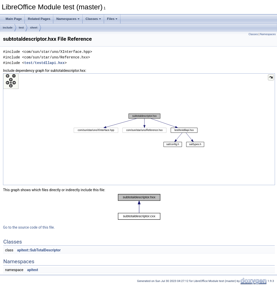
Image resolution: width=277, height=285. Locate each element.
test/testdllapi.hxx (44, 62)
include (8, 27)
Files (112, 19)
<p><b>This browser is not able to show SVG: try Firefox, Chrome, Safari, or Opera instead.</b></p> (139, 129)
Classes (93, 19)
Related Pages (39, 19)
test (21, 27)
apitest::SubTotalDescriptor (39, 250)
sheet (33, 27)
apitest (32, 270)
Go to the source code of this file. (29, 227)
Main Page (14, 19)
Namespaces (68, 19)
